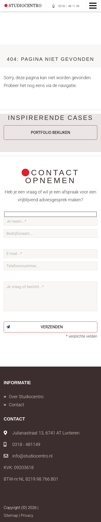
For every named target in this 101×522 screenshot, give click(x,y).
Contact (16, 404)
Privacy (27, 515)
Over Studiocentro (26, 396)
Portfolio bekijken (50, 132)
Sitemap (11, 515)
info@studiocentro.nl (28, 455)
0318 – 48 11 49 (66, 6)
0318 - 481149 (22, 444)
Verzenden (34, 327)
